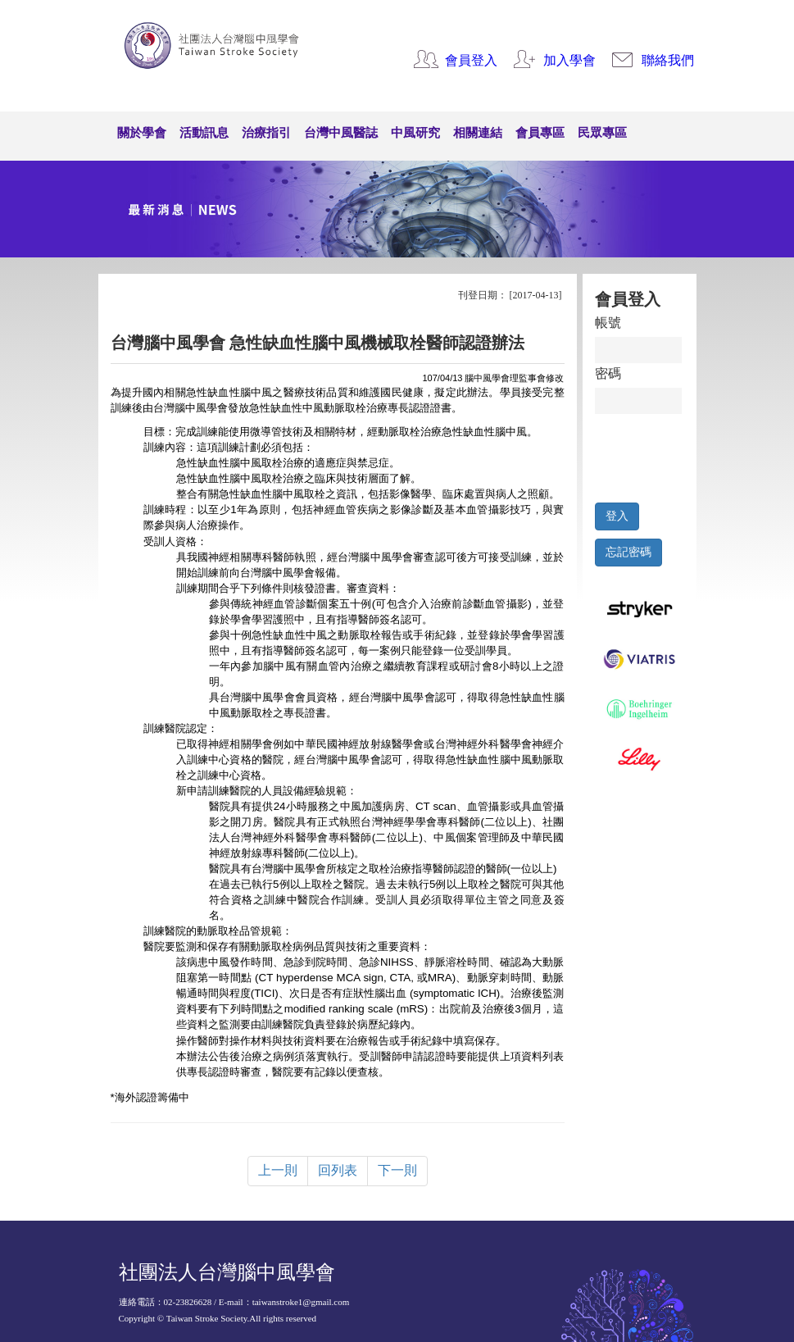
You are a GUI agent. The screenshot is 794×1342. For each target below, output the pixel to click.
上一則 (277, 1170)
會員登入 (471, 60)
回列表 (337, 1170)
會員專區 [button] (540, 132)
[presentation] (670, 454)
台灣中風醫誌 (341, 132)
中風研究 (415, 132)
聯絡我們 (668, 60)
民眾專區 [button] (602, 132)
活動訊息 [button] (204, 132)
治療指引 (266, 132)
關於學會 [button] (141, 132)
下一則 (397, 1170)
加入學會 (569, 60)
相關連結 (477, 132)
